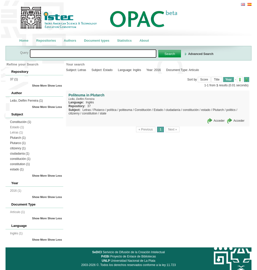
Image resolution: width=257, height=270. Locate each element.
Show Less (55, 85)
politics (231, 110)
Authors (70, 40)
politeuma (125, 110)
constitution (20, 164)
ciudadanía (19, 153)
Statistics (124, 40)
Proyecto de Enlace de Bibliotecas (128, 256)
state (103, 113)
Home (23, 40)
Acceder (219, 120)
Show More (39, 85)
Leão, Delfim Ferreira (26, 100)
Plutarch (18, 138)
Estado (158, 110)
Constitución (20, 122)
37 (14, 79)
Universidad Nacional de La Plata (128, 260)
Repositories (46, 40)
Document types (96, 40)
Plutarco (18, 143)
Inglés (90, 102)
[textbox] (93, 53)
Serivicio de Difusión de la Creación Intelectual (128, 252)
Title (216, 79)
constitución (20, 159)
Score (204, 79)
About (144, 40)
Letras (87, 110)
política (111, 110)
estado (17, 169)
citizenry (18, 148)
